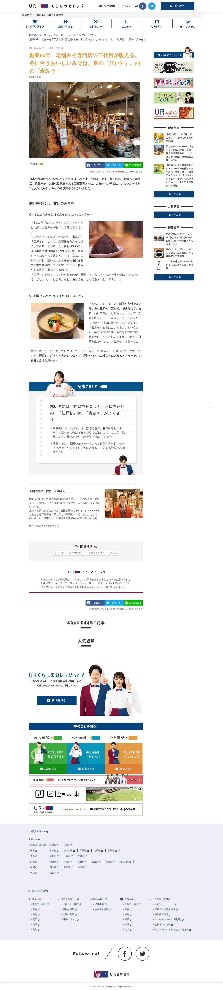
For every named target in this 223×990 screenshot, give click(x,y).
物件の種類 (68, 914)
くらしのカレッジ (63, 35)
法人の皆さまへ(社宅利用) (168, 919)
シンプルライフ (85, 35)
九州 (35, 929)
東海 (35, 914)
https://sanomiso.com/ (47, 525)
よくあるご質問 (160, 899)
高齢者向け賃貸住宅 (165, 909)
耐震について (69, 919)
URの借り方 (98, 899)
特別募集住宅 (161, 914)
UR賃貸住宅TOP (38, 35)
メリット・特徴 (70, 904)
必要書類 (99, 904)
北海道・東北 (39, 904)
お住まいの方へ (163, 924)
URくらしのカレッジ (165, 904)
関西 (35, 919)
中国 (35, 924)
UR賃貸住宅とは (68, 899)
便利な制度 (68, 909)
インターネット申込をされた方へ (172, 929)
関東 (35, 909)
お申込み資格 (101, 909)
